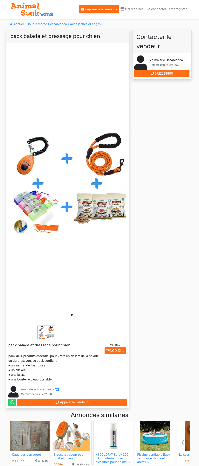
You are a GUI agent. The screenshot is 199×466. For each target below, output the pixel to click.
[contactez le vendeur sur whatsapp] (12, 402)
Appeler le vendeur (72, 402)
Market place (132, 9)
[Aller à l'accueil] (32, 9)
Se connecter (156, 9)
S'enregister (178, 9)
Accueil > (18, 24)
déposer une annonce (99, 9)
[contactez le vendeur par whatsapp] (12, 402)
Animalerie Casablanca (40, 389)
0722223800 (162, 73)
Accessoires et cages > (86, 24)
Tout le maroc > (39, 24)
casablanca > (60, 24)
